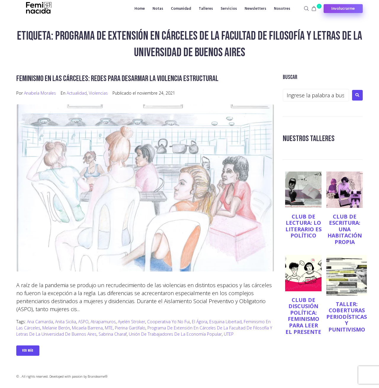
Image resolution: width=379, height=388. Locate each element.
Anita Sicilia (65, 321)
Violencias (98, 93)
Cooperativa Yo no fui (168, 321)
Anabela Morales (40, 93)
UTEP (229, 334)
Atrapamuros (103, 321)
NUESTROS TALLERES (309, 138)
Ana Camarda (40, 321)
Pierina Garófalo (130, 327)
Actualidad (77, 93)
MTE (109, 327)
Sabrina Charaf (113, 334)
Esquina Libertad (225, 321)
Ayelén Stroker (131, 321)
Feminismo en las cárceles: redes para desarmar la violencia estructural (118, 78)
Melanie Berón (56, 327)
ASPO (83, 321)
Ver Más (27, 350)
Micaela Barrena (87, 327)
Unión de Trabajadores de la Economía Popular (175, 334)
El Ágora (199, 321)
